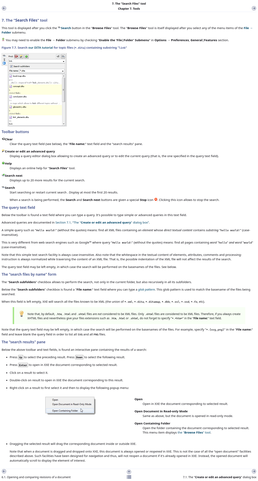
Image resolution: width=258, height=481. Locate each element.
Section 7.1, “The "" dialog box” (102, 222)
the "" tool (194, 432)
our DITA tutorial (40, 47)
